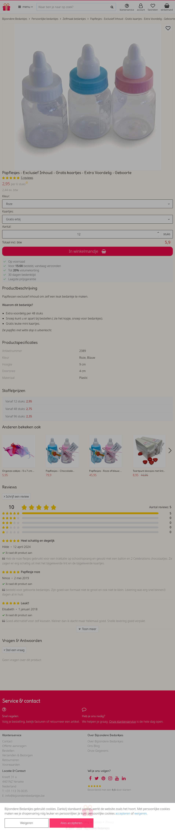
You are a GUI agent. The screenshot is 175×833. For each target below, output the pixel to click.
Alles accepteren (71, 823)
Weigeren (26, 823)
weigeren (140, 813)
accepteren (122, 813)
